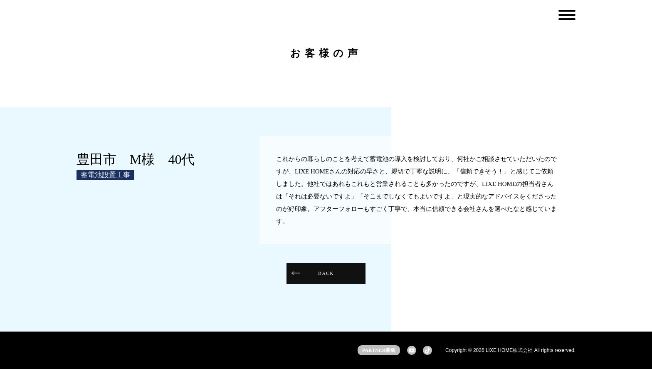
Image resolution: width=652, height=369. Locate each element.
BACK (326, 273)
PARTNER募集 (379, 350)
